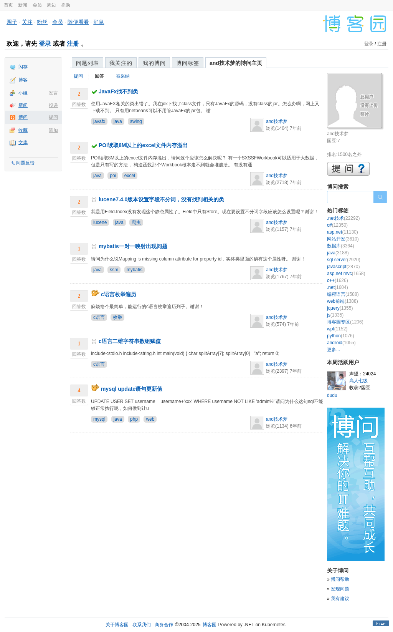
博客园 (209, 624)
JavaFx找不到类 (118, 91)
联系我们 (141, 624)
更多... (333, 349)
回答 (99, 76)
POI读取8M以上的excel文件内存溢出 (143, 145)
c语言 (99, 317)
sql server (343, 259)
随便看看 (78, 22)
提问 (53, 117)
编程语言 (343, 294)
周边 (51, 5)
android (341, 342)
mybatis (134, 269)
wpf (337, 329)
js (335, 315)
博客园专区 (345, 322)
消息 (98, 22)
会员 (37, 5)
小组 (23, 93)
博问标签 (187, 63)
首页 (8, 5)
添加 (53, 130)
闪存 (23, 67)
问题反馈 (25, 163)
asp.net (342, 232)
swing (136, 121)
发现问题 (340, 589)
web (150, 419)
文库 (23, 142)
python (340, 335)
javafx (99, 121)
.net (337, 287)
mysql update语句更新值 (131, 389)
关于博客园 (117, 624)
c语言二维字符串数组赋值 (130, 341)
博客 (23, 80)
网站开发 (343, 239)
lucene (100, 222)
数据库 (340, 246)
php (134, 419)
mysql (99, 419)
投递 (53, 105)
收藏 (23, 130)
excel (129, 175)
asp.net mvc (346, 273)
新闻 (22, 5)
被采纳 (123, 76)
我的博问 (154, 63)
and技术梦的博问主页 (236, 63)
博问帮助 (340, 579)
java (118, 121)
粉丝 (42, 22)
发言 (53, 93)
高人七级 (358, 380)
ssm (114, 269)
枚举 (117, 317)
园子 (12, 22)
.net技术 (343, 218)
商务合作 (164, 624)
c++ (337, 280)
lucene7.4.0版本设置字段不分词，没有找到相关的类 (162, 199)
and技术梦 (276, 121)
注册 (73, 43)
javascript (343, 266)
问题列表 (87, 63)
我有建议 (340, 598)
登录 (45, 43)
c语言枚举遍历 (118, 294)
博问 (23, 117)
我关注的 (120, 63)
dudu (332, 395)
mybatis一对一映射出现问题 (133, 246)
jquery (340, 308)
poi (113, 175)
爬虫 (136, 222)
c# (337, 225)
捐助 (65, 5)
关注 (27, 22)
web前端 (342, 301)
